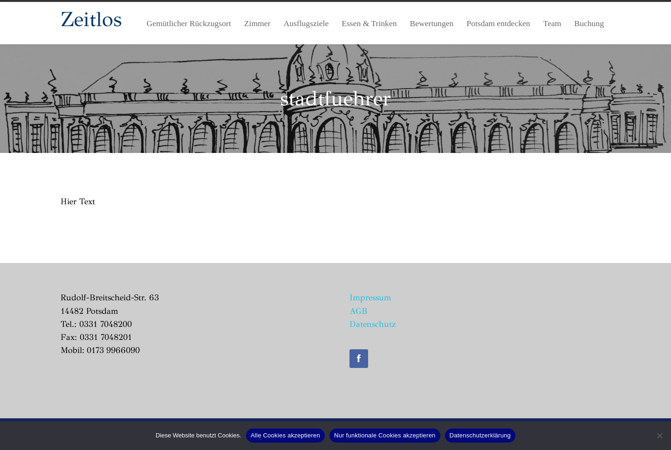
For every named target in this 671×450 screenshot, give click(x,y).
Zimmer (257, 23)
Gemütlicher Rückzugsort (189, 23)
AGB (358, 311)
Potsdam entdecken (498, 23)
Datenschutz (372, 324)
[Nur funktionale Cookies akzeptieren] (659, 435)
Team (552, 23)
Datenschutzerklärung (480, 435)
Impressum (370, 297)
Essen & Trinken (369, 23)
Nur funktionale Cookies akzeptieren (385, 435)
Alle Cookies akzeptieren (285, 435)
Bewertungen (432, 23)
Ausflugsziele (306, 23)
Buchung (589, 23)
